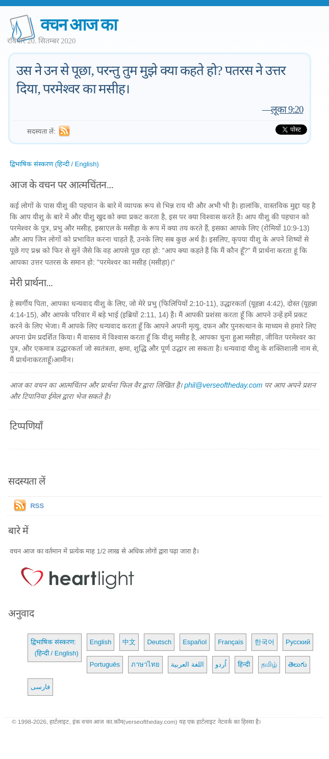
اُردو (220, 664)
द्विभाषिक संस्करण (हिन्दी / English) (54, 164)
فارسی (40, 687)
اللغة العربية (187, 664)
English (101, 642)
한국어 (264, 642)
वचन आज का (78, 24)
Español (195, 642)
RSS (37, 506)
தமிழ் (269, 664)
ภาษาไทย (145, 664)
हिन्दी (244, 664)
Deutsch (159, 642)
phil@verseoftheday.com (223, 385)
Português (105, 664)
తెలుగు (297, 664)
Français (230, 642)
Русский (298, 642)
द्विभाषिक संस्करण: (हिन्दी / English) (54, 647)
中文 (129, 642)
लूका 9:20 (287, 109)
